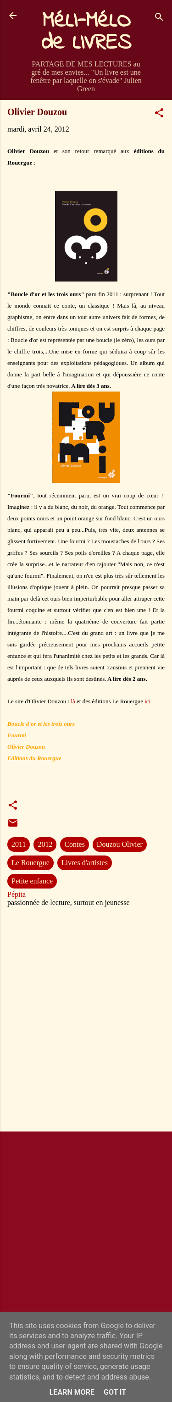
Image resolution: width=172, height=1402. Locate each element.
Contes (74, 844)
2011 (18, 844)
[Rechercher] (159, 19)
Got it (115, 1392)
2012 (45, 844)
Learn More (72, 1392)
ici (147, 701)
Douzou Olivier (120, 844)
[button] (159, 114)
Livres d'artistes (84, 863)
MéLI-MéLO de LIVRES (86, 32)
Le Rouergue (30, 863)
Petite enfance (32, 881)
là (73, 701)
